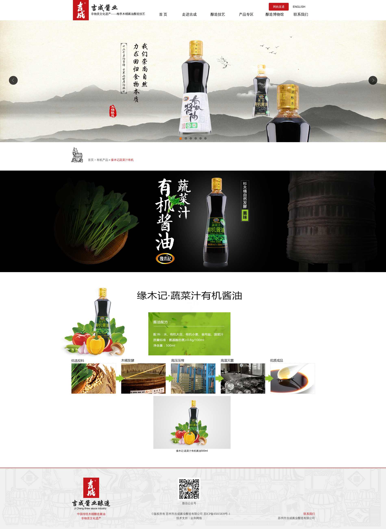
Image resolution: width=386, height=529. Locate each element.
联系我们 (301, 14)
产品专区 (246, 14)
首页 (91, 159)
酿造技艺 (217, 14)
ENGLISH (299, 6)
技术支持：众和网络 (189, 518)
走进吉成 (189, 14)
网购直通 (278, 6)
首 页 (163, 14)
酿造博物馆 (275, 14)
